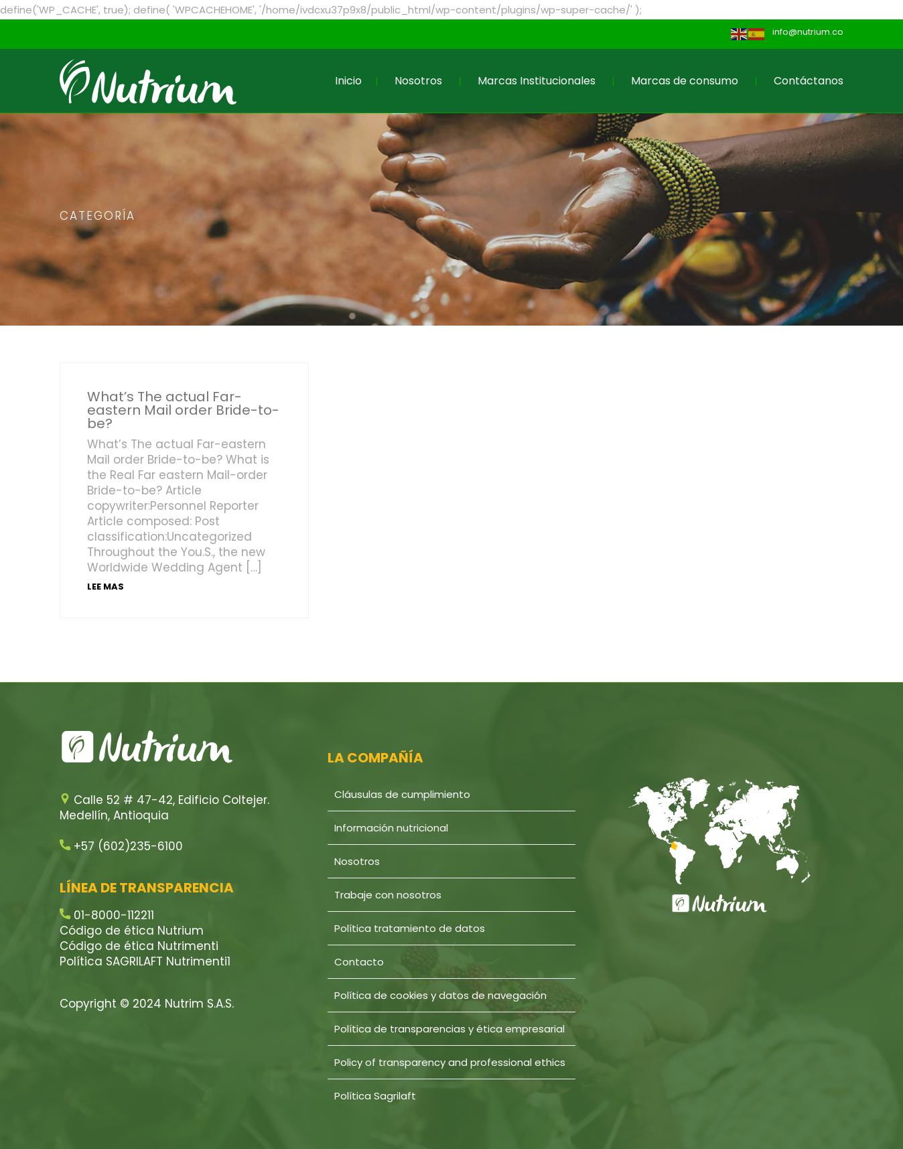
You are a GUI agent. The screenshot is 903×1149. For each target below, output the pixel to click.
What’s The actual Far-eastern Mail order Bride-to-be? (183, 410)
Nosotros (418, 80)
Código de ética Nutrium (132, 931)
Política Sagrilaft (375, 1096)
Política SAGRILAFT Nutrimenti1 (145, 961)
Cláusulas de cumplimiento (402, 794)
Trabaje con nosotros (387, 895)
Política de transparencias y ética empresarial (449, 1029)
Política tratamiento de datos (409, 928)
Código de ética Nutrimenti (139, 946)
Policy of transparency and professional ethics (449, 1062)
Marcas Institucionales (537, 80)
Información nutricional (391, 828)
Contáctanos (808, 80)
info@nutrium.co (807, 31)
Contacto (359, 962)
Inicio (348, 80)
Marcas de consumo (684, 80)
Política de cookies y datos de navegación (440, 995)
